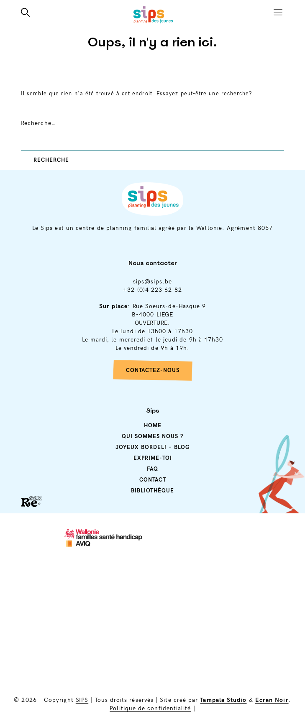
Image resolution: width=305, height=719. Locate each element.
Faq (152, 468)
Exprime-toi (152, 457)
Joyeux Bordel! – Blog (152, 446)
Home (152, 424)
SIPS (82, 700)
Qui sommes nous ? (152, 435)
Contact (152, 479)
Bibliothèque (152, 490)
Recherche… (38, 123)
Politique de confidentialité (150, 708)
